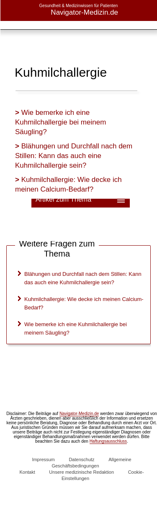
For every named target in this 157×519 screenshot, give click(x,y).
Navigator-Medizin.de (79, 413)
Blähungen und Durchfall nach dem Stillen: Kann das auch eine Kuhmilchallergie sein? (73, 155)
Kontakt (27, 472)
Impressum (43, 459)
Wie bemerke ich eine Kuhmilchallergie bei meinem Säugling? (60, 122)
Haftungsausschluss (108, 441)
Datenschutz (81, 459)
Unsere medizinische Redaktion (81, 472)
